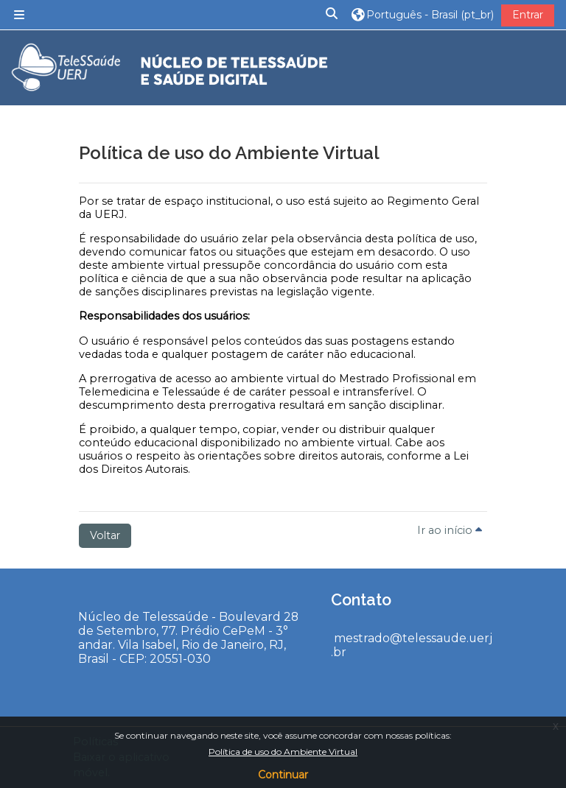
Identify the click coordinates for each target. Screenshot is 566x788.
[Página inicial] (166, 68)
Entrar (527, 14)
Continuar (283, 774)
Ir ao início (449, 530)
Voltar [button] (105, 535)
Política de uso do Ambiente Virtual (283, 751)
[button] (332, 14)
